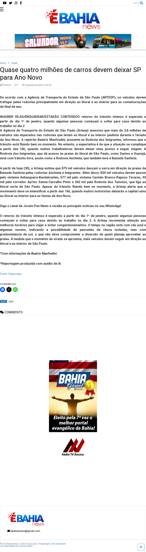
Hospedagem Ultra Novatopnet (52, 544)
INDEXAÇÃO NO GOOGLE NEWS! (18, 546)
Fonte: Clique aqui (10, 273)
